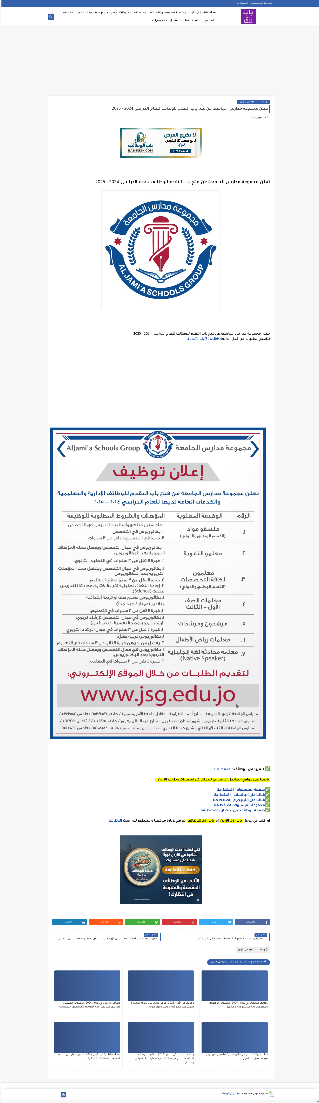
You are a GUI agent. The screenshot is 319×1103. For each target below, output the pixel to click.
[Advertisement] (159, 62)
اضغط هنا (221, 769)
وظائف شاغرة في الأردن (201, 13)
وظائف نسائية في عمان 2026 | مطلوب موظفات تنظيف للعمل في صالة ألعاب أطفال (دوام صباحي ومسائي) (162, 1058)
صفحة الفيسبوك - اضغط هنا (239, 790)
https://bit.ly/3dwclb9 (200, 339)
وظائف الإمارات (136, 13)
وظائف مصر (117, 13)
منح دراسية (100, 13)
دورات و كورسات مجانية (76, 13)
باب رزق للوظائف (227, 1094)
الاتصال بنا (241, 3)
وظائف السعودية (174, 13)
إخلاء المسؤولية (160, 20)
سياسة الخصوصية (260, 3)
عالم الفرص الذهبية (203, 20)
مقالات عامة (180, 20)
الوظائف (113, 821)
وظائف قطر (154, 13)
